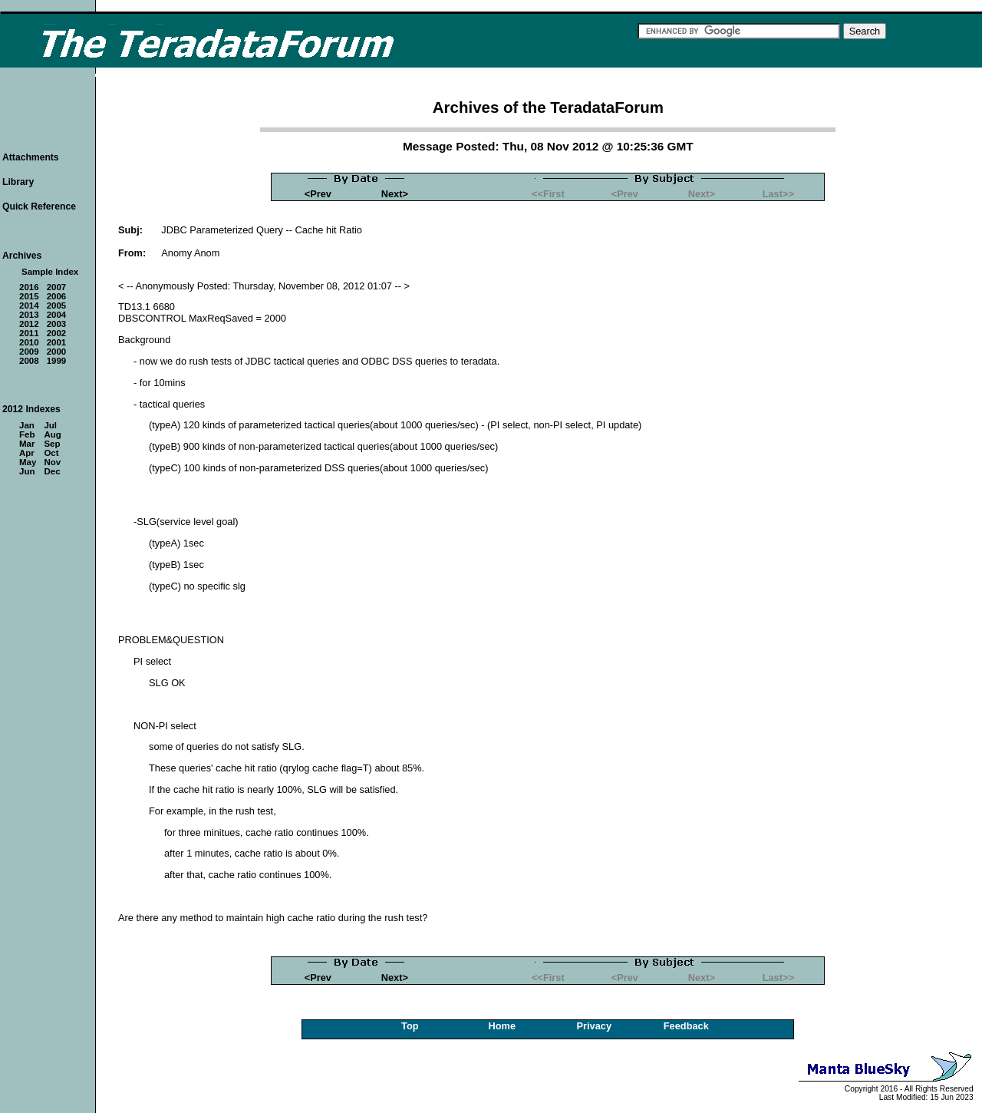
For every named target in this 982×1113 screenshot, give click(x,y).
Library (18, 182)
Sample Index (49, 271)
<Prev (318, 194)
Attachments (30, 157)
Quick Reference (39, 206)
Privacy (594, 1026)
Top (410, 1026)
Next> (394, 194)
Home (502, 1026)
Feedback (686, 1026)
